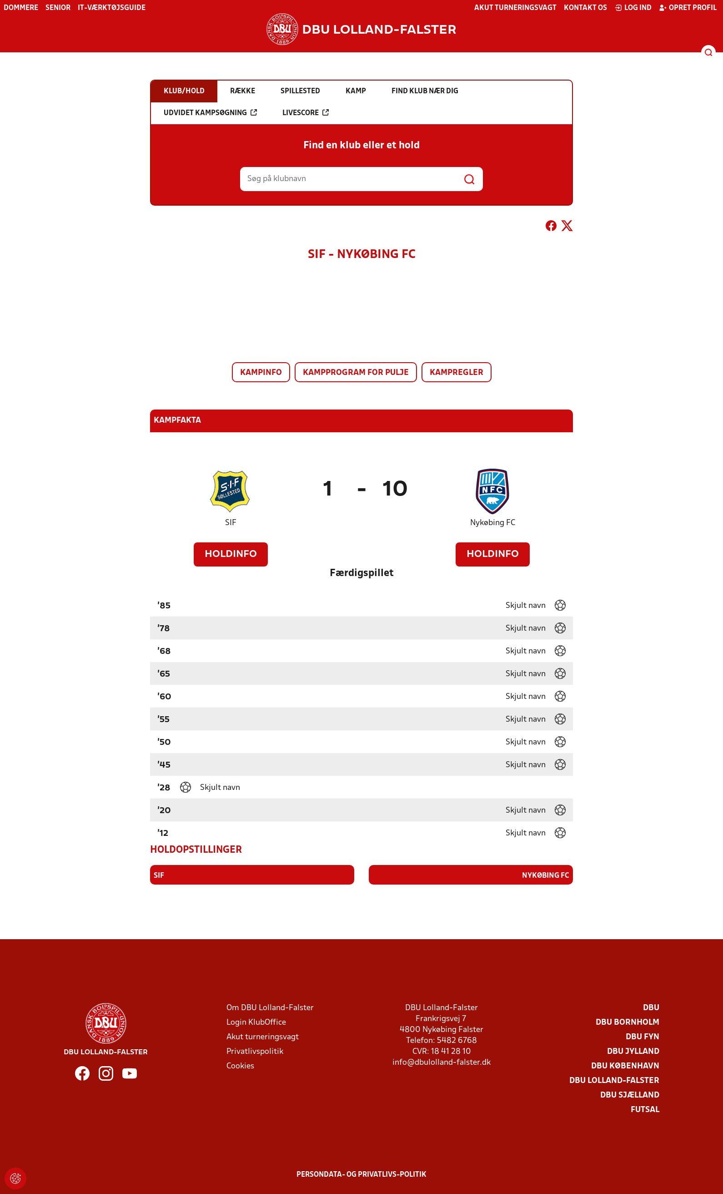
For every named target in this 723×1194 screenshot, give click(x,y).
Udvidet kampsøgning (210, 112)
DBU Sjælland (629, 1095)
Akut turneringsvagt (515, 8)
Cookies (240, 1066)
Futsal (645, 1109)
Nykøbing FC (492, 523)
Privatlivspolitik (254, 1051)
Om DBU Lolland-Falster (270, 1008)
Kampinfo (261, 373)
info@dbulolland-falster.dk (441, 1062)
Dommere (21, 8)
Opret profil (688, 8)
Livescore (305, 112)
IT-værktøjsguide (112, 8)
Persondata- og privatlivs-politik (361, 1174)
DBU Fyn (642, 1037)
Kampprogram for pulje (356, 373)
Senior (57, 8)
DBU (651, 1008)
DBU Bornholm (627, 1022)
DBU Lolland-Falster (614, 1080)
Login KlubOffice (256, 1022)
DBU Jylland (633, 1051)
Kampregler (456, 373)
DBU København (625, 1066)
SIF (230, 523)
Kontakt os (585, 8)
